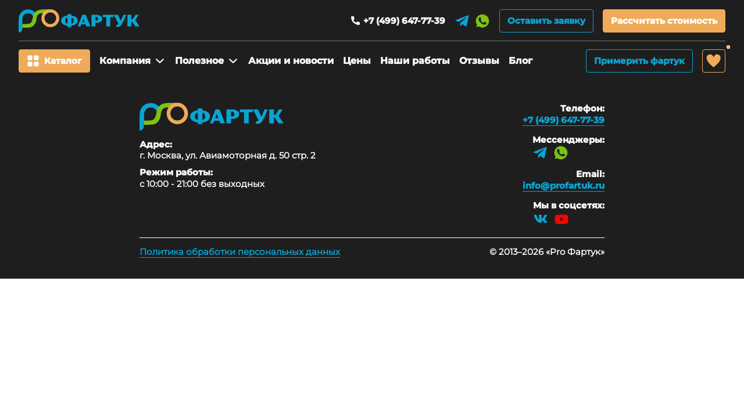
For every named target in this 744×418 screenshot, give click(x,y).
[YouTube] (561, 218)
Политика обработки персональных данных (240, 251)
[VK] (540, 218)
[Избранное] (713, 61)
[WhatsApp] (482, 20)
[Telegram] (462, 20)
